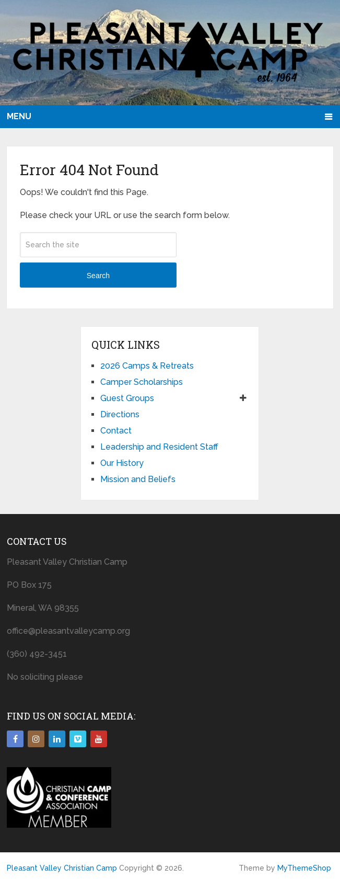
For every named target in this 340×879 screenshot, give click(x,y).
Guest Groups (127, 398)
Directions (119, 414)
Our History (122, 463)
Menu (19, 116)
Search (98, 275)
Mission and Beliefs (137, 479)
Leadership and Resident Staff (159, 447)
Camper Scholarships (141, 382)
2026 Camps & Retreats (147, 366)
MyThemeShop (304, 868)
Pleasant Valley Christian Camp (62, 868)
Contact (116, 431)
